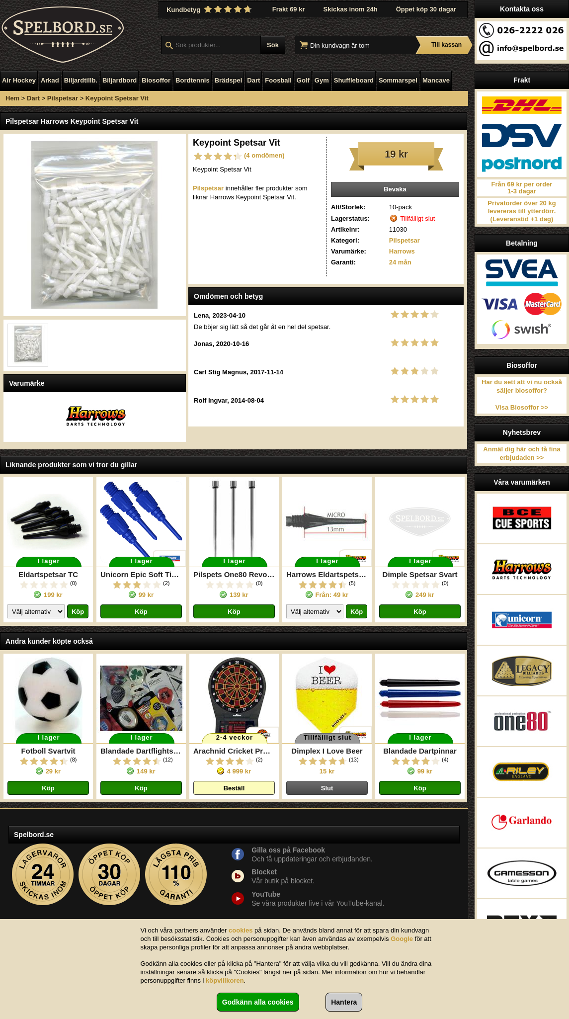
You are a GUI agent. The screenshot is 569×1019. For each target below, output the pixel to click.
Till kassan (446, 44)
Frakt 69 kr (288, 9)
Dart (253, 80)
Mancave (436, 80)
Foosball (278, 80)
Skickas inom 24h (351, 9)
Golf (303, 80)
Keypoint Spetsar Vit (117, 98)
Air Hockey (19, 80)
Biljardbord (119, 80)
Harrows (402, 251)
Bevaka (395, 189)
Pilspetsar (62, 98)
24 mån (400, 262)
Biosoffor (156, 80)
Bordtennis (192, 80)
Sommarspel (398, 80)
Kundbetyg (210, 9)
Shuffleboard (354, 80)
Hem (12, 98)
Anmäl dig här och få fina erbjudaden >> (521, 453)
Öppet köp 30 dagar (426, 9)
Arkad (50, 80)
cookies (240, 930)
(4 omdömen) (264, 155)
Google (402, 938)
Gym (322, 80)
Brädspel (229, 80)
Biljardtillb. (80, 80)
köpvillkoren (225, 980)
